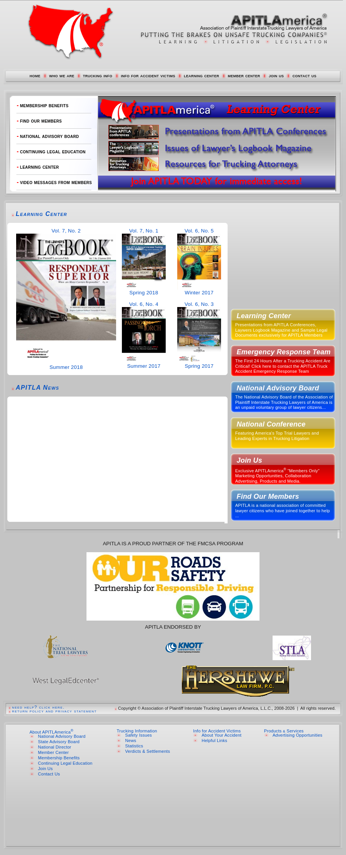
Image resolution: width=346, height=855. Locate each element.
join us (276, 75)
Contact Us (49, 774)
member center (244, 75)
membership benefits (44, 105)
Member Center (53, 752)
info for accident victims (148, 75)
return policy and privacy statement (54, 711)
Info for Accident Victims (217, 731)
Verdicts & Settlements (147, 751)
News (130, 740)
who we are (62, 75)
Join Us (45, 768)
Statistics (134, 746)
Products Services (284, 731)
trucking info (97, 75)
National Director (55, 747)
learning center (201, 75)
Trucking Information (136, 731)
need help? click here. (38, 707)
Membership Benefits (59, 757)
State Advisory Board (59, 741)
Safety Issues (138, 735)
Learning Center (41, 214)
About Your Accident (221, 735)
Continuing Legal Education (65, 763)
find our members (41, 121)
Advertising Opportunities (298, 735)
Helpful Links (214, 740)
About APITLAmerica (51, 732)
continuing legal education (53, 151)
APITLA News (37, 387)
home (35, 75)
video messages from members (56, 182)
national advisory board (49, 136)
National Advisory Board (62, 736)
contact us (304, 75)
